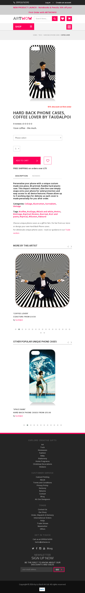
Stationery (42, 458)
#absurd (42, 216)
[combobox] (37, 138)
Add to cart (27, 160)
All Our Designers (42, 499)
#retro (57, 211)
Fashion (42, 453)
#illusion (33, 216)
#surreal (44, 214)
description (21, 176)
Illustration (38, 204)
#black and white (44, 211)
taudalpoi (19, 320)
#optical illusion (31, 214)
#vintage (17, 214)
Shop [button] (18, 26)
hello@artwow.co (42, 542)
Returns (42, 491)
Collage (28, 204)
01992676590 (22, 2)
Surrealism (50, 204)
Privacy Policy (42, 485)
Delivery (42, 488)
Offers (42, 529)
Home (35, 35)
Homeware (42, 450)
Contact (42, 494)
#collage (31, 211)
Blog (42, 496)
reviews (36, 176)
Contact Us (42, 509)
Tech (40, 35)
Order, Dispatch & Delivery (42, 515)
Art (42, 445)
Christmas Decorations (42, 464)
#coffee (22, 211)
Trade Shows (42, 523)
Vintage (17, 206)
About (42, 480)
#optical (24, 216)
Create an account (63, 3)
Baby (42, 456)
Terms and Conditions (42, 483)
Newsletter (42, 526)
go (59, 569)
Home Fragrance (43, 461)
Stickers (42, 467)
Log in (47, 3)
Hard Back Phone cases (52, 35)
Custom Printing (42, 477)
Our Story (43, 512)
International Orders (42, 518)
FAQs (42, 521)
